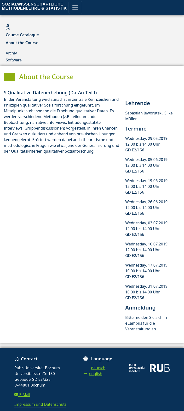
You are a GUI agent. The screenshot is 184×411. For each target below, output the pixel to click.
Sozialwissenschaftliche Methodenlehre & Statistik (34, 6)
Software (14, 60)
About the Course (22, 42)
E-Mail (22, 394)
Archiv (11, 53)
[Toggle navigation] (75, 7)
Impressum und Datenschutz (40, 404)
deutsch (98, 367)
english (92, 373)
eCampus (133, 323)
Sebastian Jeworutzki (143, 113)
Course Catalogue (22, 34)
